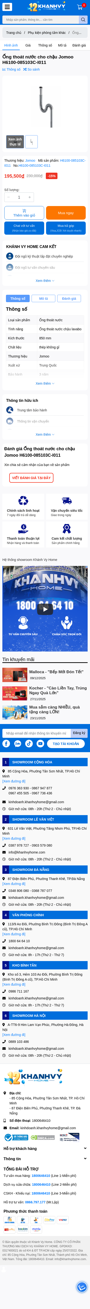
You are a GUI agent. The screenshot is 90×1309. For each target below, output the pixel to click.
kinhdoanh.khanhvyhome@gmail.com (48, 1128)
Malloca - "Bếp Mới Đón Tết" (56, 672)
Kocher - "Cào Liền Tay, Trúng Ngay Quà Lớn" (58, 690)
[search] (83, 20)
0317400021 (10, 1250)
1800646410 (41, 1120)
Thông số (45, 45)
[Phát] (45, 609)
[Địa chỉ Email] (45, 733)
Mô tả (62, 45)
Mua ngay (66, 213)
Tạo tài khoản (66, 744)
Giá (28, 45)
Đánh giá (79, 45)
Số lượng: (11, 190)
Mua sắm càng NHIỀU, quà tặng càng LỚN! (54, 709)
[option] (45, 105)
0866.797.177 (35, 1202)
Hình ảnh (11, 45)
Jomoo (30, 160)
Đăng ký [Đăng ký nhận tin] (79, 733)
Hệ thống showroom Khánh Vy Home (29, 560)
